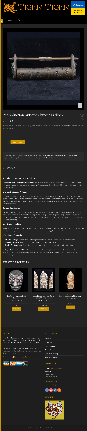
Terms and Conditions (22, 357)
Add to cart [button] (43, 309)
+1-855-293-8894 (56, 368)
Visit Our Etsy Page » (51, 381)
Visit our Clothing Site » (52, 385)
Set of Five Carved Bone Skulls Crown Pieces (43, 297)
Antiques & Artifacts (30, 155)
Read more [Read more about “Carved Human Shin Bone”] (71, 307)
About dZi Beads (50, 350)
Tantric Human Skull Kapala (16, 297)
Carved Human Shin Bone (70, 296)
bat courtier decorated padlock (53, 155)
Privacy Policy (8, 357)
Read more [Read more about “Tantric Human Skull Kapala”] (16, 309)
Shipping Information (51, 357)
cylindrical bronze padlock (30, 158)
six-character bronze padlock (62, 158)
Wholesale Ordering (51, 354)
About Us (48, 338)
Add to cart (17, 142)
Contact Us (48, 342)
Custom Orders (50, 346)
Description (9, 168)
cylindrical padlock (46, 158)
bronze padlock (16, 158)
